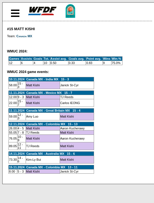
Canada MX (24, 36)
